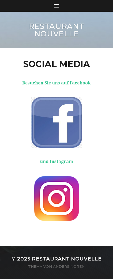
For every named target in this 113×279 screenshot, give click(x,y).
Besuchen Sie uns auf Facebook (56, 82)
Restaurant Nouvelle (56, 30)
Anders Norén (69, 266)
